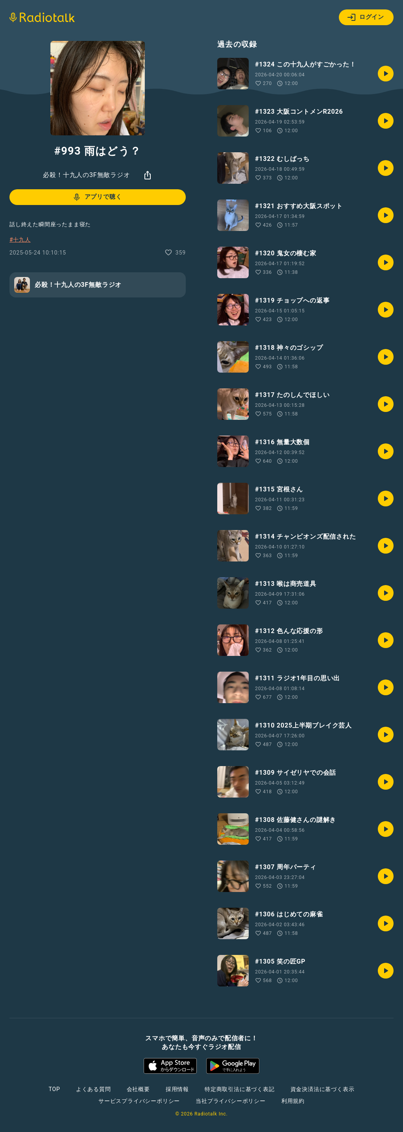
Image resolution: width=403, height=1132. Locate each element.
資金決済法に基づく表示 (322, 1089)
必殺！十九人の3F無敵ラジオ (86, 175)
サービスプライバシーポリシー (139, 1101)
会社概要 (138, 1089)
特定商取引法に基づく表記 (240, 1089)
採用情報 (177, 1089)
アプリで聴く (97, 197)
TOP (54, 1089)
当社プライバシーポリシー (231, 1101)
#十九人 (20, 239)
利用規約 (293, 1101)
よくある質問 (93, 1089)
